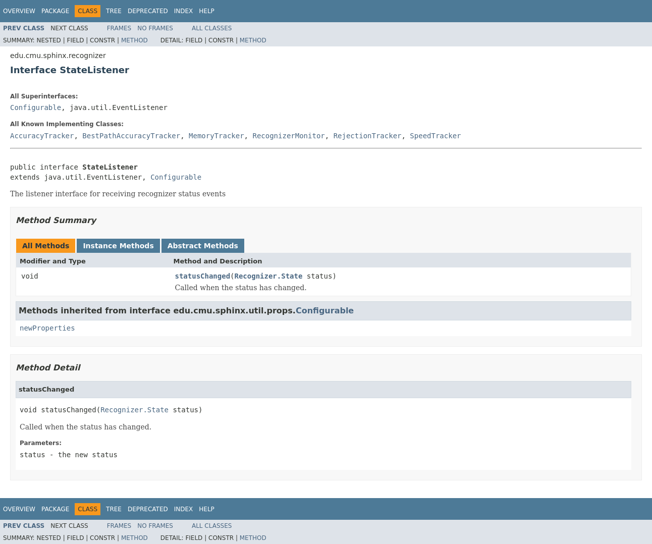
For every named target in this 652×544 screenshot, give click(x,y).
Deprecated (148, 11)
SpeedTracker (435, 136)
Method (134, 40)
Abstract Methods (203, 246)
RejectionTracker (368, 136)
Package (55, 11)
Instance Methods (118, 246)
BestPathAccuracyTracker (131, 136)
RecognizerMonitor (288, 136)
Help (206, 11)
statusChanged (203, 276)
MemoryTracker (216, 136)
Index (183, 11)
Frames (119, 28)
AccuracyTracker (42, 136)
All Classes (212, 28)
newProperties (47, 328)
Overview (19, 11)
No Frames (155, 28)
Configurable (35, 107)
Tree (114, 11)
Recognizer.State (269, 276)
